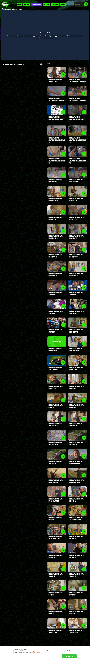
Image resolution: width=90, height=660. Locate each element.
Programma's (36, 4)
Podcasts (55, 4)
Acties (63, 4)
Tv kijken (26, 4)
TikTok (57, 657)
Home (19, 4)
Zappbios (46, 4)
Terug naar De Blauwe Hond (13, 9)
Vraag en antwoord (21, 657)
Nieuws (37, 657)
